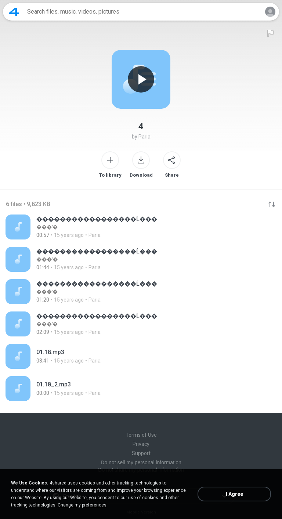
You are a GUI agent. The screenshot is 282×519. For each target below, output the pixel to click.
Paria (144, 137)
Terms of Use (141, 435)
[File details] (141, 227)
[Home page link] (14, 11)
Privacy (141, 444)
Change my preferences (82, 505)
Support (141, 453)
